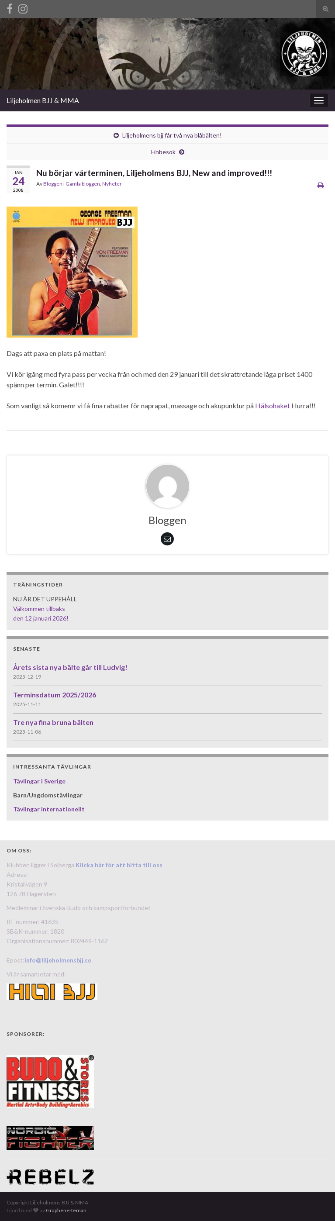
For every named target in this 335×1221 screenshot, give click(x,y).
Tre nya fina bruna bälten (53, 722)
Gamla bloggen (83, 183)
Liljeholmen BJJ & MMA (43, 100)
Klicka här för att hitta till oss (119, 865)
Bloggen (52, 183)
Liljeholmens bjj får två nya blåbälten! (172, 135)
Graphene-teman (66, 1210)
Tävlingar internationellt (49, 809)
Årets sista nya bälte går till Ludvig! (70, 667)
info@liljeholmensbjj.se (57, 960)
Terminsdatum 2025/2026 (54, 694)
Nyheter (112, 183)
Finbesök (163, 151)
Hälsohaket (272, 405)
